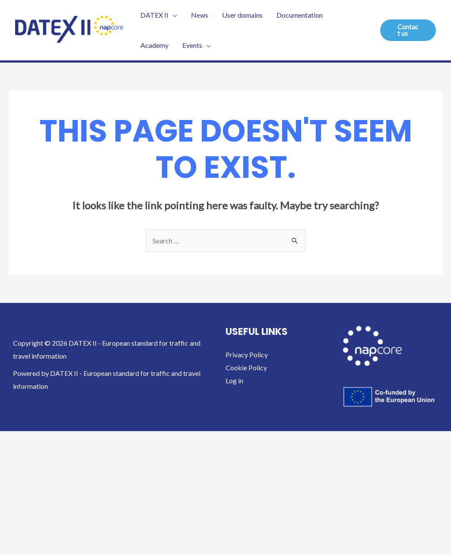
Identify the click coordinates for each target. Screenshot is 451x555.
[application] (172, 15)
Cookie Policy (246, 367)
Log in (234, 380)
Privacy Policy (247, 354)
